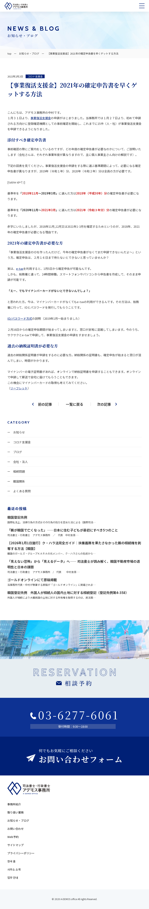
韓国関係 (19, 481)
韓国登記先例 (17, 517)
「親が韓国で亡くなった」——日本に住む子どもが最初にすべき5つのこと (62, 530)
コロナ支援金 (35, 76)
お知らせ (19, 432)
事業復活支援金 (40, 118)
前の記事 (45, 404)
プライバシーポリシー (21, 853)
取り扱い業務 (15, 812)
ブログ (17, 452)
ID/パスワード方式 (19, 318)
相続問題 (19, 471)
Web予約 (13, 837)
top (9, 53)
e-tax (19, 269)
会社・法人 (20, 462)
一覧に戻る (74, 404)
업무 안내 (12, 877)
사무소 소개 (14, 869)
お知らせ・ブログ (29, 53)
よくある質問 (22, 491)
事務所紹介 (14, 804)
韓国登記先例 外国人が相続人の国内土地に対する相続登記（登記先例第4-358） (68, 592)
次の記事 (104, 404)
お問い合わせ (15, 829)
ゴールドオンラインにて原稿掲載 (32, 579)
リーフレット (19, 388)
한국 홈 (11, 861)
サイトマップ (15, 845)
